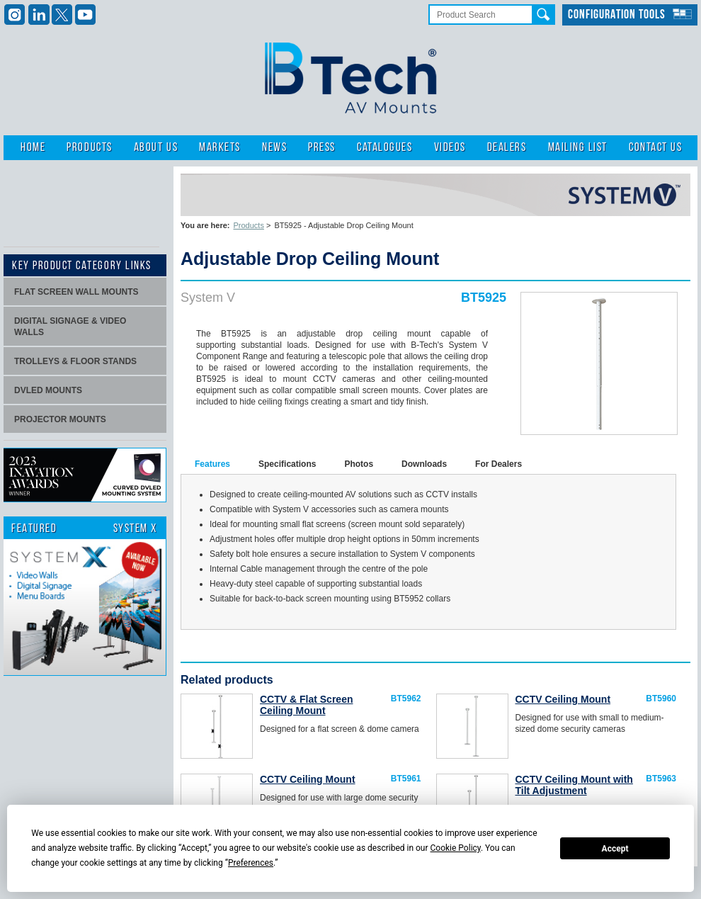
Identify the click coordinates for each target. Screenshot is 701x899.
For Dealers (498, 464)
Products (89, 148)
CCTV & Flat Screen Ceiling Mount (306, 705)
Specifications (287, 464)
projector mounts (60, 419)
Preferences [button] (250, 863)
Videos (450, 148)
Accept (615, 849)
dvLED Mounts (48, 390)
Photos (358, 464)
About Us (156, 148)
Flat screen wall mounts (76, 292)
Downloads (424, 464)
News (274, 148)
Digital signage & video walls (70, 326)
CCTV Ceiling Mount (563, 699)
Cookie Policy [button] (456, 848)
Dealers (507, 148)
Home (33, 148)
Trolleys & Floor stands (75, 361)
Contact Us (655, 148)
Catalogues (384, 148)
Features (212, 464)
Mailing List (578, 148)
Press (322, 148)
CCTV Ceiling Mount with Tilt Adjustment (574, 785)
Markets (220, 148)
